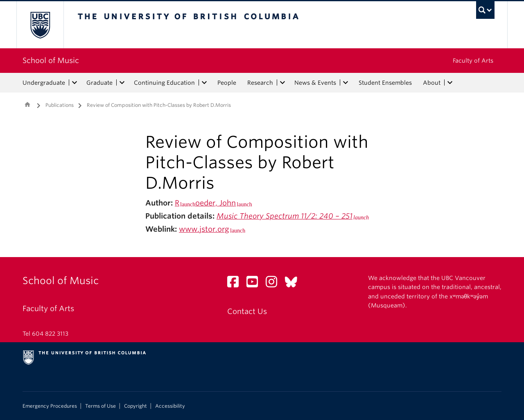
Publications (59, 105)
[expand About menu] (450, 82)
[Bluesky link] (294, 284)
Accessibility (170, 406)
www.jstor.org (204, 229)
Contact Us (247, 311)
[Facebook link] (236, 284)
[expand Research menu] (282, 82)
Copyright (135, 406)
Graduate (99, 82)
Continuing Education (164, 82)
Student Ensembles (385, 82)
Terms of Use (100, 406)
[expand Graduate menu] (122, 82)
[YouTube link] (255, 284)
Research (260, 82)
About (431, 82)
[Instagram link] (274, 284)
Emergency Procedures (50, 406)
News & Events (315, 82)
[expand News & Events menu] (345, 82)
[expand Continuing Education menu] (204, 82)
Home (27, 104)
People (226, 82)
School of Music (51, 60)
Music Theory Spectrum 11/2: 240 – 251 (284, 216)
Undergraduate (44, 82)
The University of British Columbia (39, 24)
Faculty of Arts (473, 60)
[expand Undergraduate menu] (74, 82)
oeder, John (215, 203)
